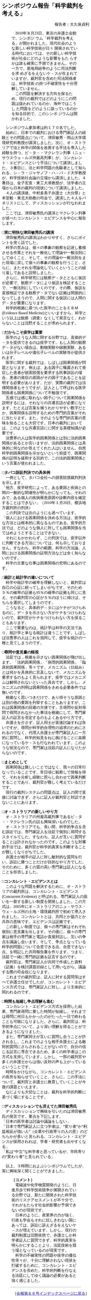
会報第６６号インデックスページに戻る (50, 1293)
